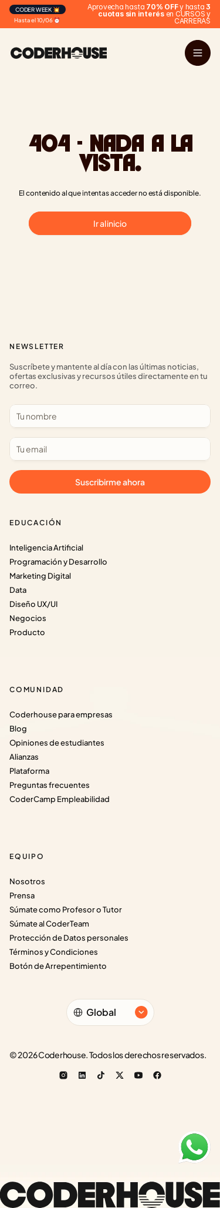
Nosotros (27, 881)
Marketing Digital (40, 575)
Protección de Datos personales (68, 937)
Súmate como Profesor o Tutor (65, 909)
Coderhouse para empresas (61, 714)
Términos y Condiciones (53, 952)
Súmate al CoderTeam (49, 923)
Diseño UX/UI (33, 604)
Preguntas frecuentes (49, 785)
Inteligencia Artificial (46, 547)
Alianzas (24, 756)
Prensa (22, 895)
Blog (18, 728)
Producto (27, 632)
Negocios (27, 618)
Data (17, 590)
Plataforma (29, 771)
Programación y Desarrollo (58, 561)
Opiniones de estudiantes (56, 742)
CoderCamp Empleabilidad (59, 799)
